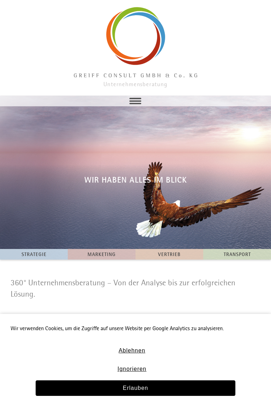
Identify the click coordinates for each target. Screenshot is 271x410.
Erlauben (135, 388)
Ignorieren (132, 369)
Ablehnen (132, 350)
